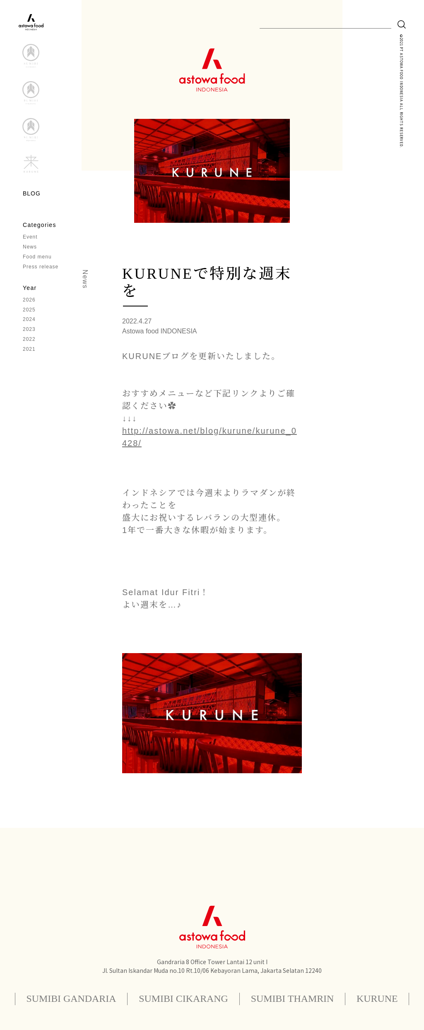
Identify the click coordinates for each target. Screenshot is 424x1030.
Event (30, 237)
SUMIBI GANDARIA (70, 999)
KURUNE (378, 999)
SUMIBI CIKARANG (183, 999)
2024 (29, 320)
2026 (29, 300)
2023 (29, 330)
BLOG (32, 193)
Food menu (37, 257)
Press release (40, 267)
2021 (29, 350)
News (30, 247)
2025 (29, 310)
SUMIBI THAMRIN (293, 999)
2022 (29, 340)
